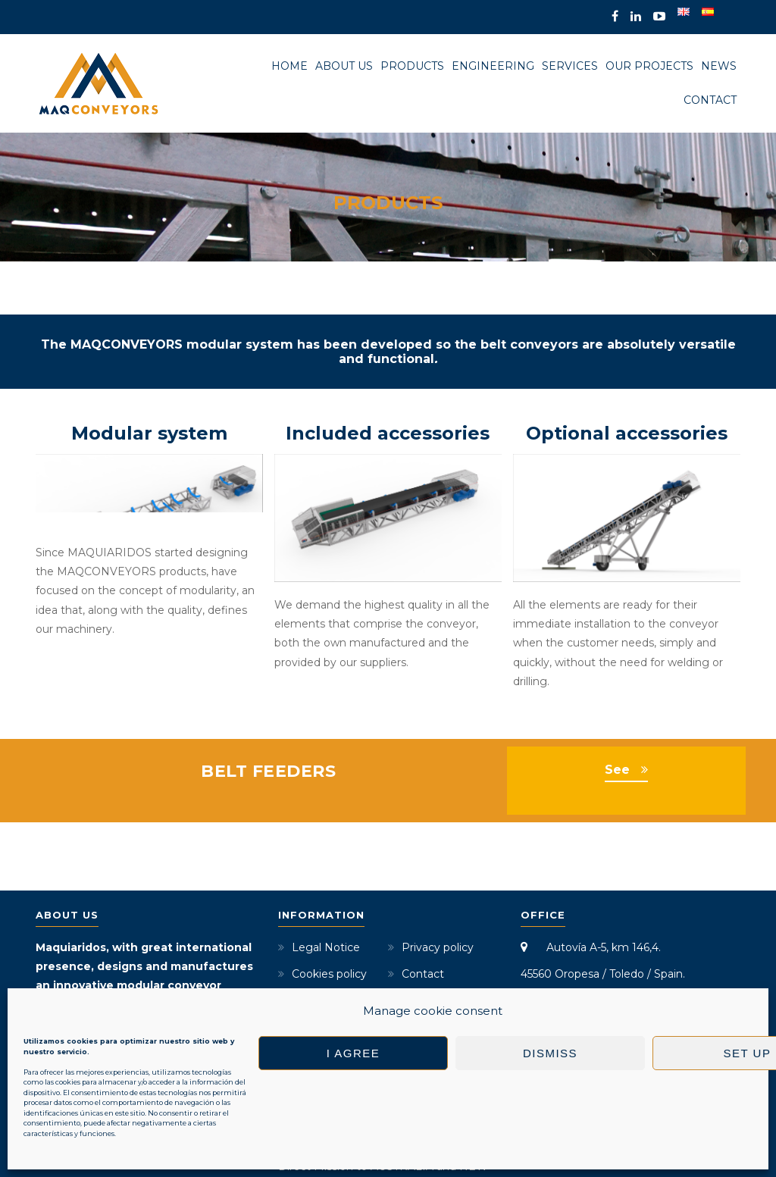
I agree (353, 1053)
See (617, 721)
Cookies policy (329, 925)
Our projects (649, 66)
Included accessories (388, 433)
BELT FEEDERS (268, 722)
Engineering (493, 66)
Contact (710, 100)
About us (344, 66)
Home (289, 66)
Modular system (149, 433)
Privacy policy (438, 899)
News (719, 66)
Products (412, 66)
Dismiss (550, 1053)
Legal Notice (326, 899)
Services (570, 66)
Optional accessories (627, 433)
